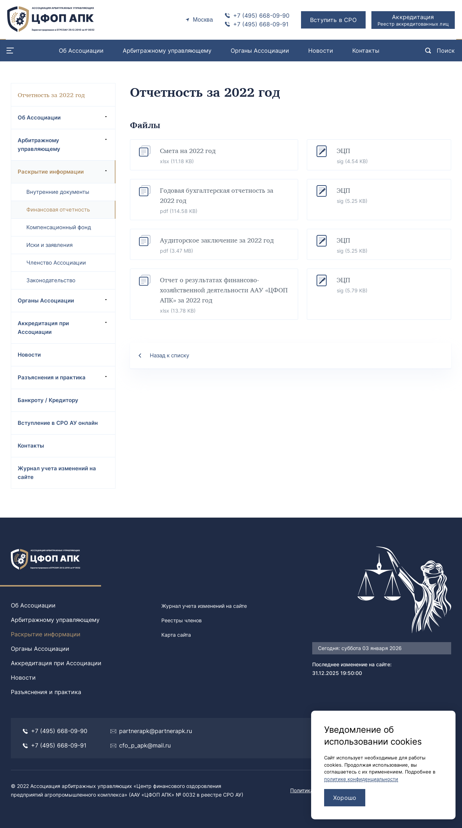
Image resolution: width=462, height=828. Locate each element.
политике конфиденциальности (361, 779)
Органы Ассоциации (260, 50)
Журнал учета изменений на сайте (57, 472)
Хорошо (344, 797)
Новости (320, 50)
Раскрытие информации (63, 171)
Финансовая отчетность (58, 209)
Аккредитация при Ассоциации (63, 327)
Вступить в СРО (333, 19)
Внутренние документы (57, 191)
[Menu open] (10, 50)
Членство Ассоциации (56, 262)
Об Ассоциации (81, 50)
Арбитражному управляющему (167, 50)
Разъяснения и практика (63, 377)
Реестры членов (181, 620)
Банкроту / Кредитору (48, 400)
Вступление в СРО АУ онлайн (58, 422)
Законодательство (50, 280)
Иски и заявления (49, 244)
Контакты (365, 50)
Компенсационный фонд (58, 227)
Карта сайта (176, 635)
